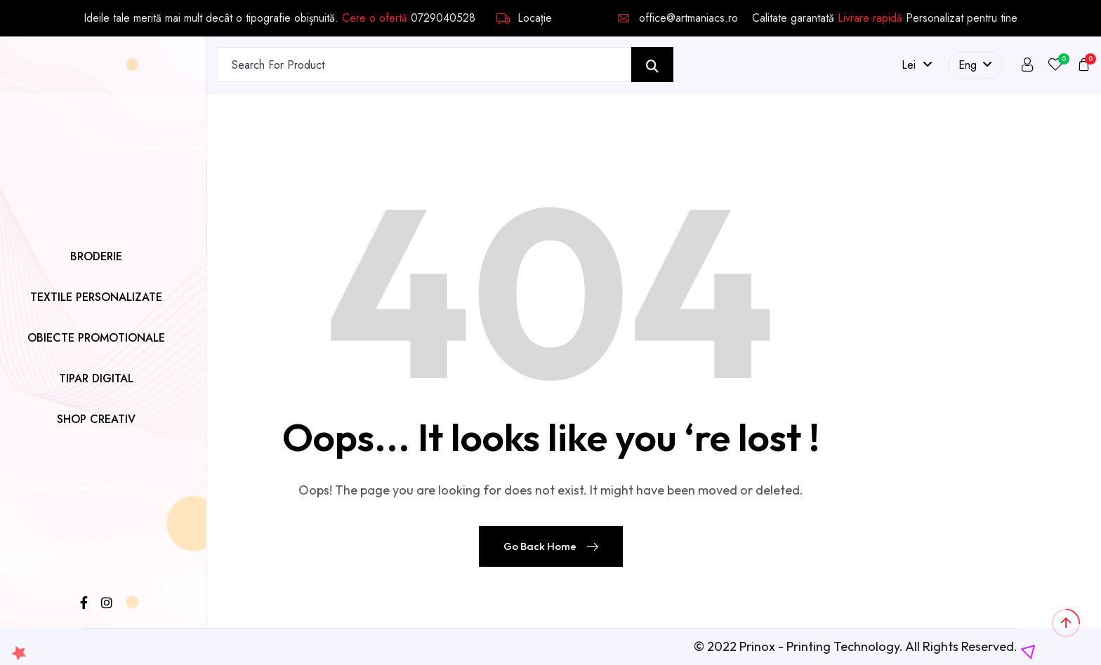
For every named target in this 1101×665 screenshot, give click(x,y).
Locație (524, 18)
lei (917, 65)
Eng (975, 65)
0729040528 (443, 18)
